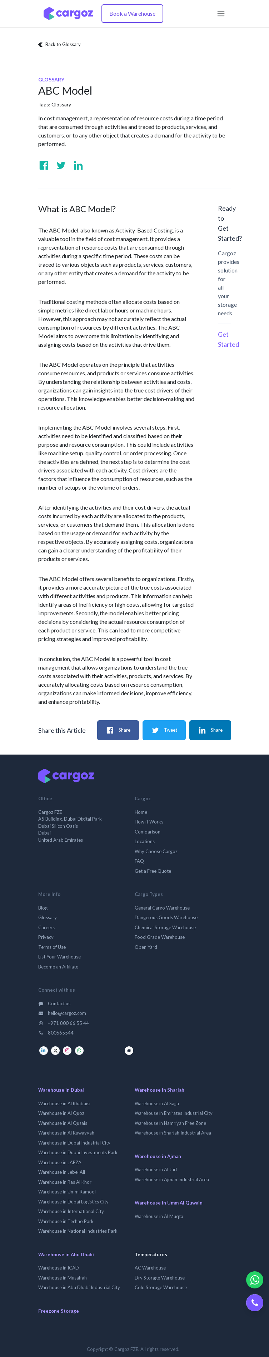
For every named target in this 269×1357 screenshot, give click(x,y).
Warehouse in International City (71, 1211)
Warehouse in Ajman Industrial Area (172, 1179)
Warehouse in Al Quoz (61, 1113)
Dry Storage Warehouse (160, 1278)
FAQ (139, 861)
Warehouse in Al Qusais (62, 1123)
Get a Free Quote (153, 871)
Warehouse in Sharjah (159, 1090)
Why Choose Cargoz (156, 851)
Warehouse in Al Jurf (156, 1169)
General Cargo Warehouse (162, 908)
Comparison (147, 832)
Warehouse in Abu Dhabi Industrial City (79, 1287)
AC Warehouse (150, 1268)
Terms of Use (52, 947)
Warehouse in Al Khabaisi (64, 1103)
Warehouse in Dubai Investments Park (78, 1152)
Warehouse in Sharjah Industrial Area (173, 1133)
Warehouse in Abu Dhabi (66, 1254)
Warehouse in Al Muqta (159, 1216)
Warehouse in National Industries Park (78, 1231)
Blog (43, 908)
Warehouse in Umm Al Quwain (169, 1203)
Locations (145, 841)
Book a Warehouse (132, 13)
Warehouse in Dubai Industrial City (74, 1143)
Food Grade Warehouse (160, 937)
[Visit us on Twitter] (61, 165)
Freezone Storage (58, 1311)
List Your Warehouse (59, 957)
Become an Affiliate (58, 967)
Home (141, 812)
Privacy (46, 937)
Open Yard (146, 947)
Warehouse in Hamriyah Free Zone (170, 1123)
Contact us (54, 1003)
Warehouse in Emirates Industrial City (174, 1113)
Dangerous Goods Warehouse (166, 917)
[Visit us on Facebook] (44, 165)
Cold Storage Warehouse (161, 1287)
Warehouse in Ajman (158, 1156)
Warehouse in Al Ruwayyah (66, 1133)
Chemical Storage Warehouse (165, 927)
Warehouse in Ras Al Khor (64, 1182)
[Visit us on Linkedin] (78, 165)
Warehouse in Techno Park (66, 1221)
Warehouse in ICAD (58, 1268)
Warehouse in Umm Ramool (67, 1192)
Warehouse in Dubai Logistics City (73, 1202)
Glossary (61, 104)
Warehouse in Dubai (61, 1090)
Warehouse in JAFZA (59, 1162)
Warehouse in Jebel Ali (61, 1172)
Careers (46, 927)
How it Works (149, 822)
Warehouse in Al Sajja (157, 1103)
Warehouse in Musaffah (62, 1278)
